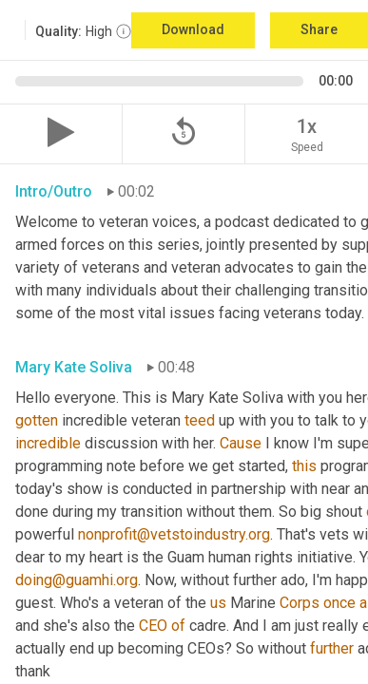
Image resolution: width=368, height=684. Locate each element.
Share (319, 29)
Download (193, 29)
